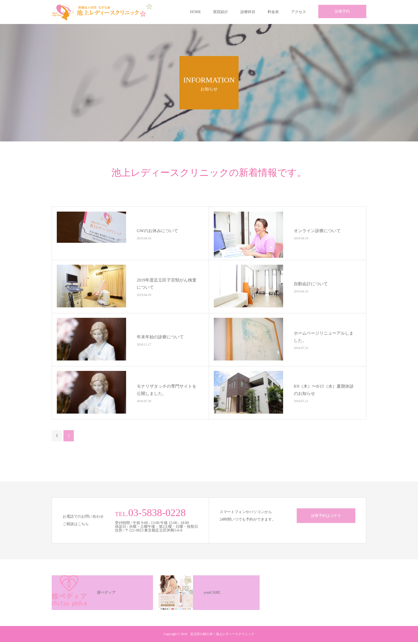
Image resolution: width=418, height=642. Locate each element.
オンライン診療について (317, 230)
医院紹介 (220, 12)
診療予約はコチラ (326, 516)
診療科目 (247, 12)
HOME (195, 12)
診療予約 (342, 11)
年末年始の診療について (160, 336)
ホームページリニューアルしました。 (323, 337)
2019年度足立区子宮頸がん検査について (166, 284)
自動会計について (311, 283)
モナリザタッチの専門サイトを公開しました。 (166, 390)
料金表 (273, 12)
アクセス (298, 12)
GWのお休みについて (157, 230)
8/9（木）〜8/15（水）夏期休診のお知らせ (324, 390)
